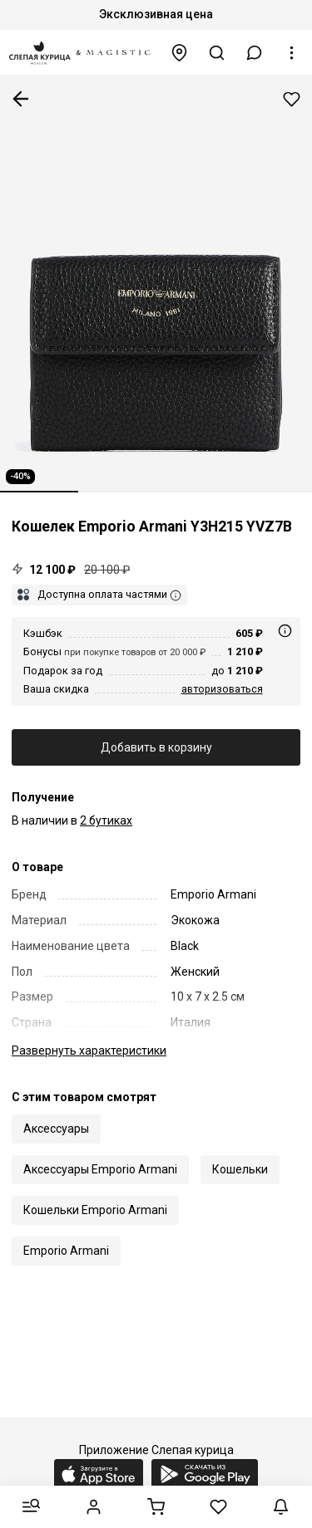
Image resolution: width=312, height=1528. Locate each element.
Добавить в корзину (156, 747)
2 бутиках (106, 820)
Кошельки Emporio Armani (95, 1210)
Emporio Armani (66, 1250)
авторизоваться (222, 689)
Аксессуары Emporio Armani (100, 1169)
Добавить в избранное (291, 99)
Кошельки (240, 1169)
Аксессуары (56, 1128)
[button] (254, 52)
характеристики (89, 1050)
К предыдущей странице (20, 98)
